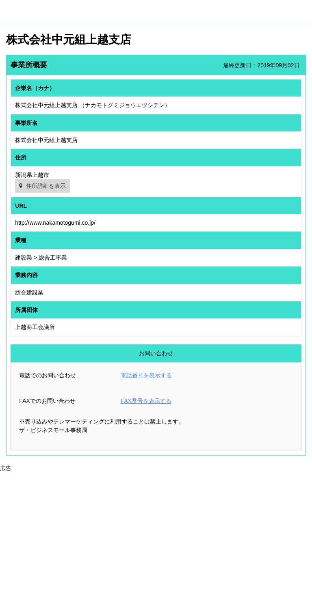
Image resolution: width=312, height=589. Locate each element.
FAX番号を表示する (146, 401)
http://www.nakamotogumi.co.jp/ (55, 222)
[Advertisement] (156, 529)
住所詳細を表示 (46, 186)
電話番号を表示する (146, 375)
